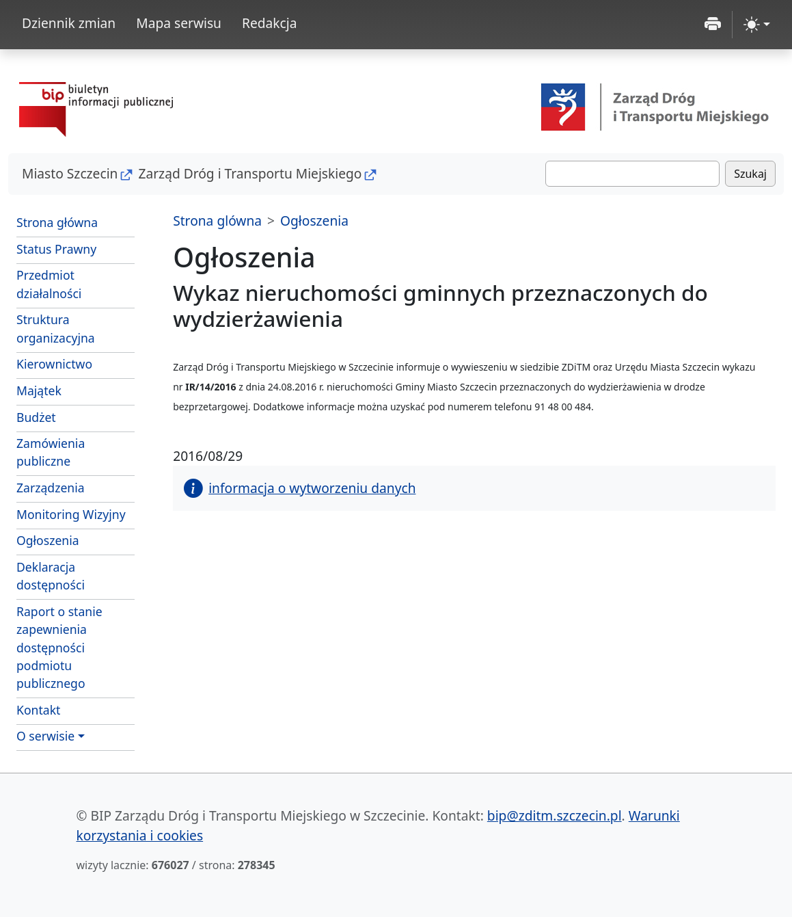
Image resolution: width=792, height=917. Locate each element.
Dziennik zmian (68, 23)
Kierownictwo (54, 364)
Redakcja (269, 23)
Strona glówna (217, 220)
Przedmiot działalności (48, 284)
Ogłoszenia (47, 540)
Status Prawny (56, 249)
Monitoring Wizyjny (71, 514)
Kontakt (38, 710)
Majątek (39, 390)
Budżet (75, 416)
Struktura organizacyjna (55, 328)
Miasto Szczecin (70, 173)
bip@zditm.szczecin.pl (554, 815)
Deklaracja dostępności (50, 576)
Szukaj (750, 173)
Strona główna (57, 222)
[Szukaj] (632, 174)
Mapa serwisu (178, 23)
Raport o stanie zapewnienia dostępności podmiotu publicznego (59, 647)
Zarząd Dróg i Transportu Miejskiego (249, 173)
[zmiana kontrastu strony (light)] (757, 24)
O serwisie (45, 736)
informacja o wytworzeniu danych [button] (299, 488)
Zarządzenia (50, 487)
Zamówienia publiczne (50, 452)
